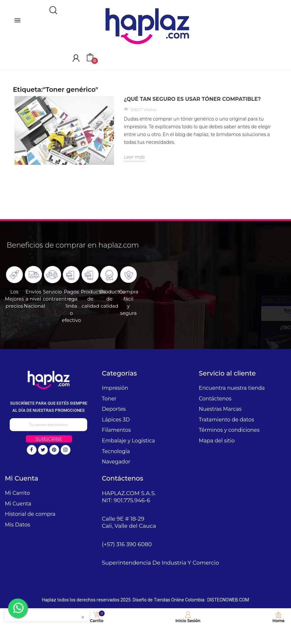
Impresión (115, 388)
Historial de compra (30, 514)
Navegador (116, 462)
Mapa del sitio (217, 441)
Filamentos (116, 430)
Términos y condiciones (229, 430)
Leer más (134, 157)
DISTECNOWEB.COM (228, 599)
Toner (109, 399)
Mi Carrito (17, 493)
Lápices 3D (116, 420)
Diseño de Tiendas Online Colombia (168, 599)
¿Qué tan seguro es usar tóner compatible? (192, 99)
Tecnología (116, 451)
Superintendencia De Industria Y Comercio (160, 562)
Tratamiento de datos (226, 420)
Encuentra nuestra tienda (232, 388)
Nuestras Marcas (220, 409)
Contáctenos (215, 399)
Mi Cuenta (18, 504)
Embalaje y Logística (128, 441)
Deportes (114, 409)
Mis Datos (17, 525)
